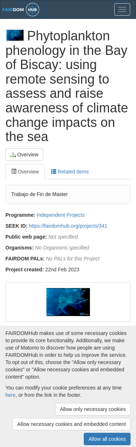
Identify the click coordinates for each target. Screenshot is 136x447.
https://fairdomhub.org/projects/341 (68, 226)
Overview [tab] (25, 172)
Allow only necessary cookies (93, 409)
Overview (24, 155)
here (10, 395)
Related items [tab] (69, 172)
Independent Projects (61, 215)
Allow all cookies (107, 439)
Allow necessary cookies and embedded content (71, 424)
